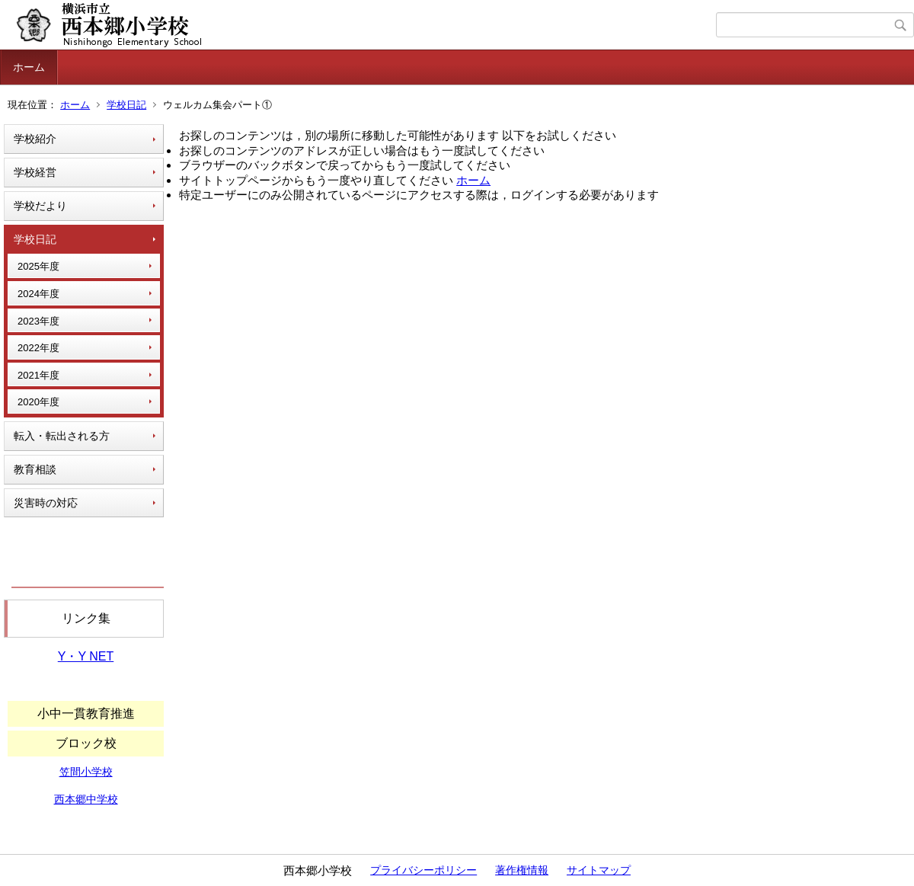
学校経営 (35, 172)
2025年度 (38, 266)
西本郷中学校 (86, 799)
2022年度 (38, 347)
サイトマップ (599, 870)
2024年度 (38, 293)
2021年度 (38, 375)
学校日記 (126, 104)
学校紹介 (35, 139)
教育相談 (35, 469)
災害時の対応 (46, 503)
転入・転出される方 (62, 436)
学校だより (40, 206)
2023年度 (38, 321)
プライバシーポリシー (423, 870)
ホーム (29, 67)
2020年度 (38, 402)
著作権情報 (521, 870)
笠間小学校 (86, 772)
